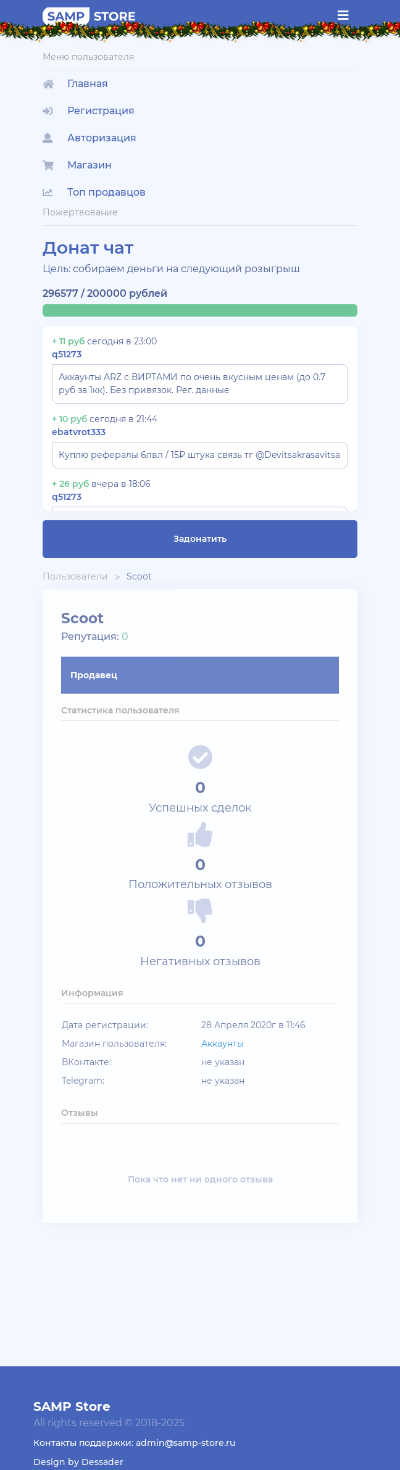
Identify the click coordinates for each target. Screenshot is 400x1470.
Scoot (139, 576)
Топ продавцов (94, 192)
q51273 (66, 354)
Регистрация (89, 111)
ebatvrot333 (79, 432)
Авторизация (89, 138)
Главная (75, 83)
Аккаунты (222, 1043)
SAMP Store (71, 1406)
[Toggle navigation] (343, 15)
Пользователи (75, 576)
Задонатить (200, 538)
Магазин (77, 165)
